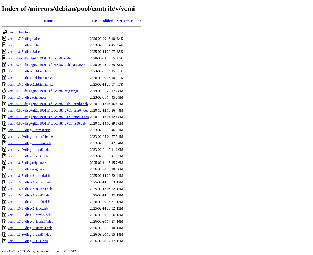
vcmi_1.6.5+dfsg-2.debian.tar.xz (30, 84)
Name (48, 21)
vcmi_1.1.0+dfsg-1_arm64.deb (29, 143)
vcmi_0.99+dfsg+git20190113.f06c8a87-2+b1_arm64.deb (48, 110)
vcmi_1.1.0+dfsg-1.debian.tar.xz (30, 71)
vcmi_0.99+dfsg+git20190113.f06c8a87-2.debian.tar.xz (46, 65)
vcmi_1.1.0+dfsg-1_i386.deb (28, 156)
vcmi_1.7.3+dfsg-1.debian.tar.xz (30, 78)
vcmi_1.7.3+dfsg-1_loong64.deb (30, 221)
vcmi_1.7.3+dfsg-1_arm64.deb (29, 215)
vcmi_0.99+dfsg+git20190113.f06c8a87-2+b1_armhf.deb (48, 104)
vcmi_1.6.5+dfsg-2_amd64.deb (29, 195)
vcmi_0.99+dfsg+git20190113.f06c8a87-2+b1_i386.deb (47, 123)
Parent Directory (19, 32)
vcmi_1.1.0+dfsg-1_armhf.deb (29, 130)
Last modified (102, 21)
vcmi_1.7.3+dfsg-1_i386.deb (28, 241)
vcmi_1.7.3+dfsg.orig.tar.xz (27, 169)
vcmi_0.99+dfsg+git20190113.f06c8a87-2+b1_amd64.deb (48, 117)
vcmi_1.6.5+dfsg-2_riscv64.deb (30, 189)
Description (132, 21)
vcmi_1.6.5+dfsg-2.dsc (24, 52)
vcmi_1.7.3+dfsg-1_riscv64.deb (30, 228)
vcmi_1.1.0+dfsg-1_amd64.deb (29, 149)
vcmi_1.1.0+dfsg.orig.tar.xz (27, 97)
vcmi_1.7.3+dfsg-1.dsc (24, 38)
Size (120, 21)
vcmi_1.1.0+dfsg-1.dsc (24, 45)
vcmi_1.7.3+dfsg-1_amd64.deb (29, 234)
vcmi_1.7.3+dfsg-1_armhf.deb (29, 202)
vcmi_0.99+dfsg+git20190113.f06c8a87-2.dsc (40, 58)
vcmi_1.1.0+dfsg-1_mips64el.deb (31, 136)
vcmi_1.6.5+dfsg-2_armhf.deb (29, 176)
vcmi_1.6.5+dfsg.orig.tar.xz (27, 162)
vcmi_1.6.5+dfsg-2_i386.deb (28, 208)
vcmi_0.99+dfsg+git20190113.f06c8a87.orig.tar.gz (43, 91)
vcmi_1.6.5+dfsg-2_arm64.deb (29, 182)
